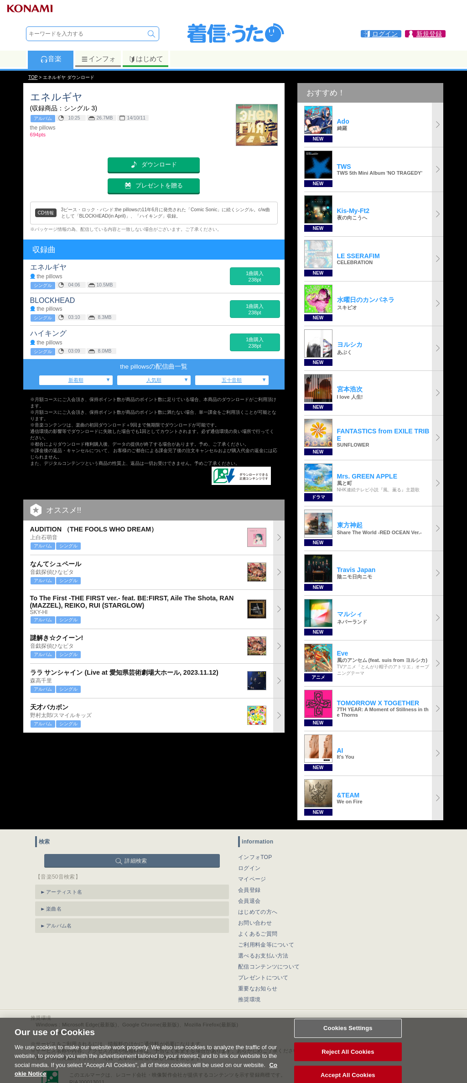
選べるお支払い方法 (263, 956)
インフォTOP (255, 857)
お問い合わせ (255, 923)
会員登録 (249, 890)
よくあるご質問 (257, 934)
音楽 (51, 59)
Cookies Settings (348, 1036)
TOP (32, 77)
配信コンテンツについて (269, 966)
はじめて (145, 59)
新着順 (75, 380)
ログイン (249, 868)
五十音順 (232, 380)
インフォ (98, 59)
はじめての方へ (257, 912)
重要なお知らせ (257, 988)
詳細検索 (136, 861)
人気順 (153, 380)
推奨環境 (249, 999)
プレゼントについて (263, 977)
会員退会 (249, 901)
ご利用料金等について (266, 945)
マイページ (252, 879)
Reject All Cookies (348, 1059)
